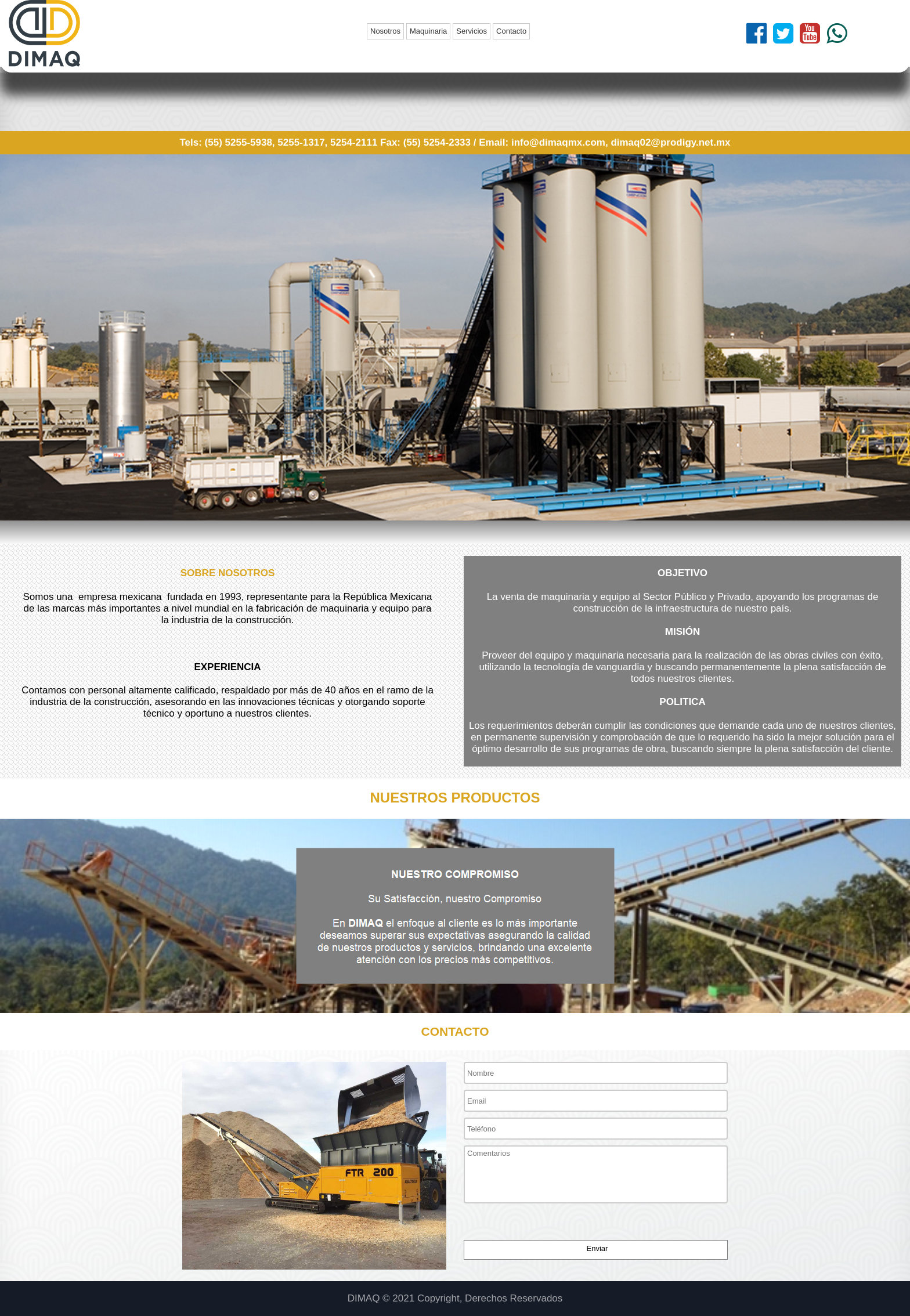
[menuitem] (386, 31)
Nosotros (385, 31)
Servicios (471, 31)
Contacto (511, 31)
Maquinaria (428, 31)
